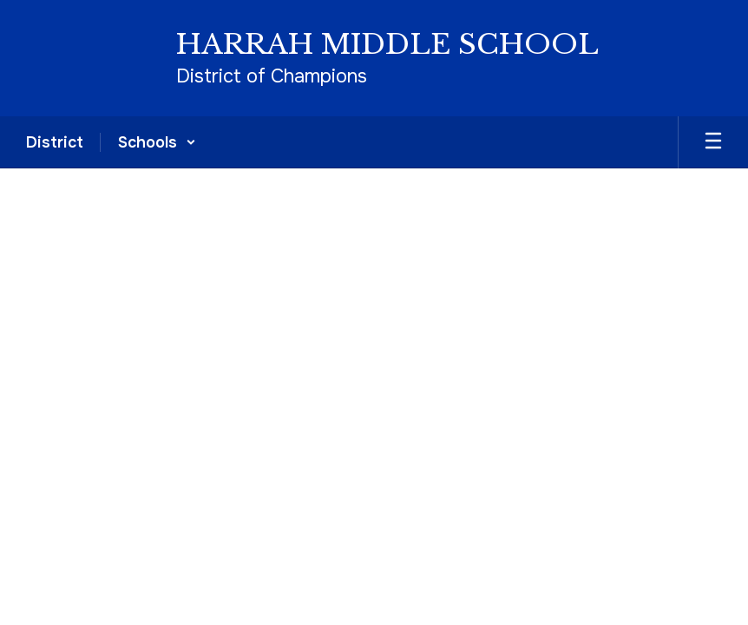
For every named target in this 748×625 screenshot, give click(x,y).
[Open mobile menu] (713, 142)
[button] (157, 142)
